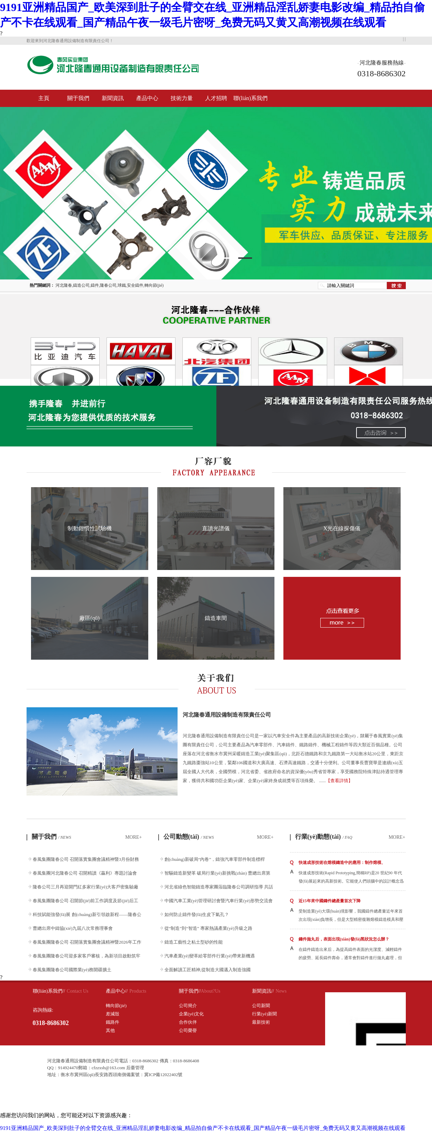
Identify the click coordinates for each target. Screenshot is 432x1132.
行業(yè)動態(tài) (323, 836)
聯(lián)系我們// (49, 991)
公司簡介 (188, 1005)
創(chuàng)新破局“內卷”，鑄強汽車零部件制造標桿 (214, 859)
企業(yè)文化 (191, 1013)
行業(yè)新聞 (264, 1013)
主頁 (43, 98)
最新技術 (261, 1022)
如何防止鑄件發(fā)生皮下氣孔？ (196, 914)
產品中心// (117, 991)
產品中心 (147, 98)
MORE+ (133, 837)
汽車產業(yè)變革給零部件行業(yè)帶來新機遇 (209, 955)
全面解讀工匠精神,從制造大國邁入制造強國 (207, 969)
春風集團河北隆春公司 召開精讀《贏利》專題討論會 (85, 873)
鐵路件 (112, 1022)
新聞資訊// (263, 991)
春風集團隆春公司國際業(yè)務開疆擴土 (72, 969)
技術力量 (182, 98)
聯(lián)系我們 (250, 98)
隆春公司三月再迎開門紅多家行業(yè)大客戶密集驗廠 (86, 886)
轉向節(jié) (116, 1005)
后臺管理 (135, 1067)
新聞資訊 (113, 98)
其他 (110, 1030)
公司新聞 (261, 1005)
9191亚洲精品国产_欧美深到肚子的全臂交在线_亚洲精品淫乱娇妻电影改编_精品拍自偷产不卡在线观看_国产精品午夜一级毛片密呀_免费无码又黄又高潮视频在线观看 (202, 1128)
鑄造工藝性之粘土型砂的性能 (193, 942)
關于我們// (190, 991)
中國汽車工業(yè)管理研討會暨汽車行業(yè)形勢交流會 (218, 900)
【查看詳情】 (339, 780)
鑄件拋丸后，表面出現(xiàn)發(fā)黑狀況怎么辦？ (344, 939)
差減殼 (112, 1013)
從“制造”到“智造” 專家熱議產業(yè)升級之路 (208, 928)
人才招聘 (216, 98)
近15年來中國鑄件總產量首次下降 (330, 900)
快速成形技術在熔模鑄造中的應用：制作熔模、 (342, 862)
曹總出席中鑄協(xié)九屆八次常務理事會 (73, 928)
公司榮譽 (188, 1030)
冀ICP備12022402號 (163, 1074)
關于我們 (78, 98)
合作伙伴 (188, 1022)
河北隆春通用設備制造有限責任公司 (227, 715)
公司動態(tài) (188, 836)
